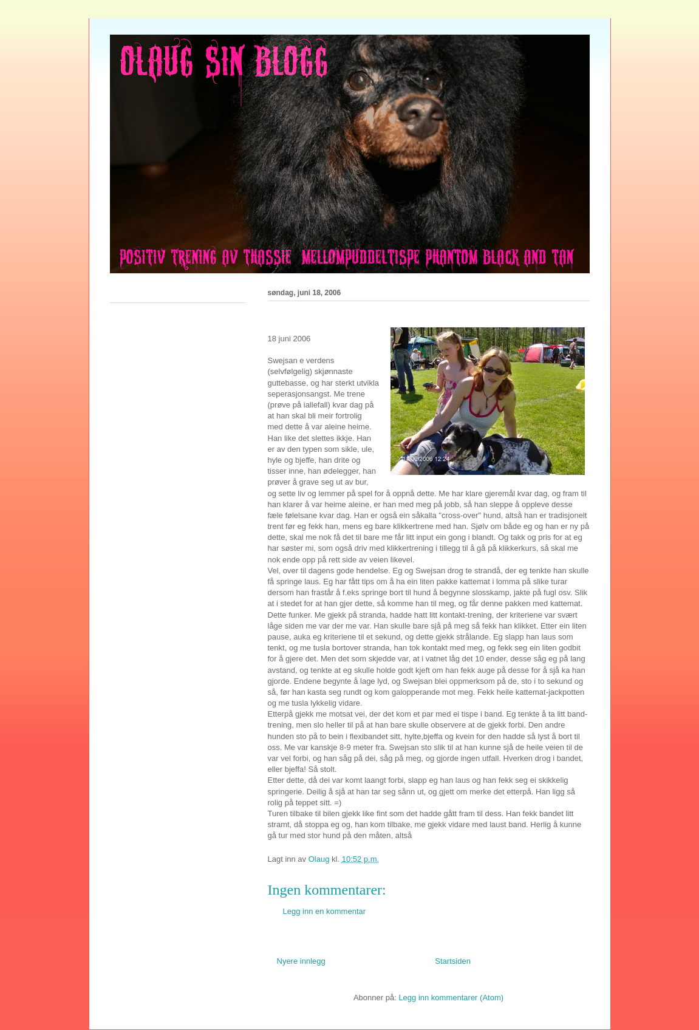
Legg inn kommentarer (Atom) (450, 997)
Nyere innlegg (301, 961)
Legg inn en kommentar (324, 911)
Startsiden (453, 961)
